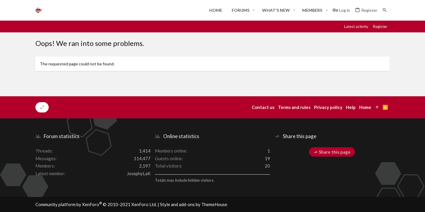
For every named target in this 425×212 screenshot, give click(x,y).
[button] (253, 10)
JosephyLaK (139, 173)
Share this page (332, 152)
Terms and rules (294, 107)
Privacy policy (328, 107)
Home (365, 107)
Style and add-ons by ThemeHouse (193, 204)
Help (351, 107)
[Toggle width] (42, 107)
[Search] (385, 10)
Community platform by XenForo (96, 204)
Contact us (263, 107)
